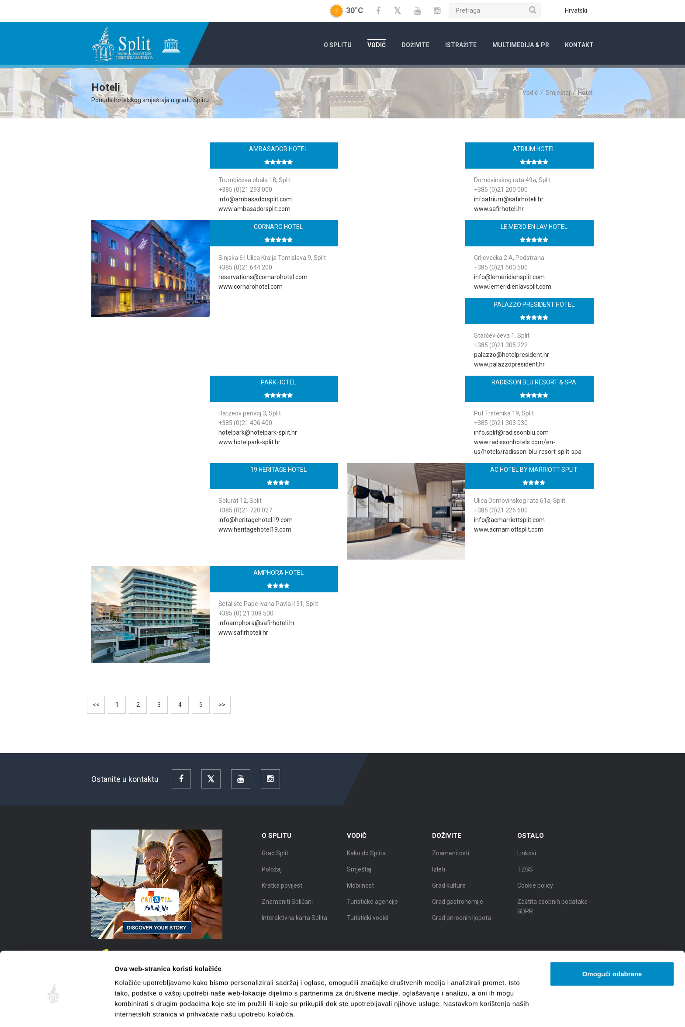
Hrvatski (576, 10)
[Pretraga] (495, 10)
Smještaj (558, 92)
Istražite (461, 44)
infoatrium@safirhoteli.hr (508, 199)
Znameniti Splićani (287, 908)
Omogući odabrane (612, 941)
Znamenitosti (450, 859)
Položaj (272, 875)
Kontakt (579, 44)
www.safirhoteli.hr (499, 208)
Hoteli (586, 92)
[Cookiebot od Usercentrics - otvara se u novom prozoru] (56, 1010)
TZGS (525, 875)
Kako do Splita (366, 859)
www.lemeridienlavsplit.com (512, 286)
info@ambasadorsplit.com (255, 199)
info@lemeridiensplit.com (509, 276)
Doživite (415, 44)
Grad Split (275, 859)
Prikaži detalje (452, 1009)
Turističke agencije (372, 908)
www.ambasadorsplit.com (254, 208)
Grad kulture (449, 892)
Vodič (376, 44)
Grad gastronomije (457, 908)
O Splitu (338, 44)
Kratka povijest (282, 892)
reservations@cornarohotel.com (263, 276)
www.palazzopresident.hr (509, 364)
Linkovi (526, 859)
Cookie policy (535, 892)
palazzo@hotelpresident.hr (511, 354)
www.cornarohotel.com (250, 286)
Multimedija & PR (520, 44)
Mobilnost (360, 892)
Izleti (438, 875)
